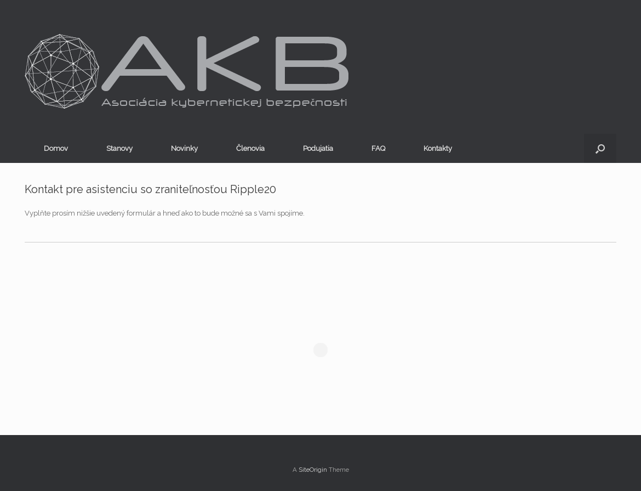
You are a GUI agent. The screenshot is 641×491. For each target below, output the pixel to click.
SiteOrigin (313, 469)
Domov (56, 148)
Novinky (184, 148)
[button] (600, 148)
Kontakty (437, 148)
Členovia (250, 148)
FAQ (378, 148)
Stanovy (119, 148)
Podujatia (318, 148)
